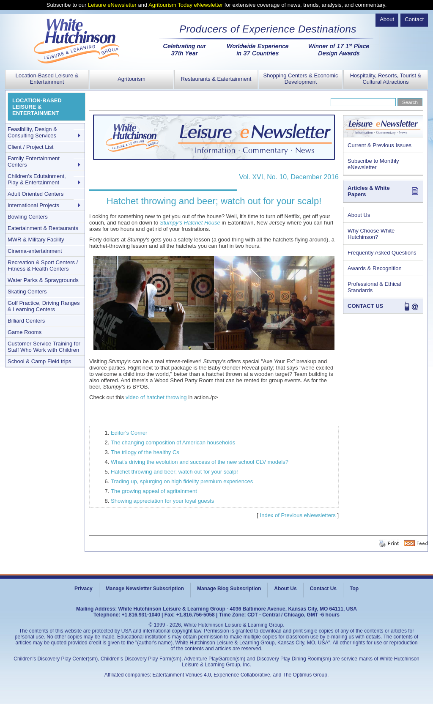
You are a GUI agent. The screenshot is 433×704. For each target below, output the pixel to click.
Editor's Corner (129, 433)
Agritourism (131, 79)
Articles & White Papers (369, 191)
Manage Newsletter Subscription (145, 589)
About (387, 19)
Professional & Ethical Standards (374, 287)
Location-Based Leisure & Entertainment (47, 78)
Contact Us (323, 589)
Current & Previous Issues (379, 145)
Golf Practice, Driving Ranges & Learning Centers (44, 306)
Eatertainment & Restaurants (43, 228)
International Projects (33, 205)
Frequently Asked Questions (382, 252)
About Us (359, 215)
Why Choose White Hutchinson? (371, 233)
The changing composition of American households (173, 442)
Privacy (83, 589)
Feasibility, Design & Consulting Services (32, 132)
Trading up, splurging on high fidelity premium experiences (182, 481)
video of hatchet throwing (156, 397)
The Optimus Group (305, 675)
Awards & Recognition (375, 268)
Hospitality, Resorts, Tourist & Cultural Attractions (386, 78)
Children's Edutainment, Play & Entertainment (37, 179)
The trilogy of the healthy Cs (145, 452)
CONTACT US (365, 306)
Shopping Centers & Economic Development (300, 78)
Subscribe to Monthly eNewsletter (373, 164)
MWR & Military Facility (36, 239)
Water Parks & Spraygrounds (43, 280)
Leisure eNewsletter (112, 5)
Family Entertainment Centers (34, 161)
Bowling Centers (28, 217)
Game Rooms (24, 332)
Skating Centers (27, 291)
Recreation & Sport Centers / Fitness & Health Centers (43, 265)
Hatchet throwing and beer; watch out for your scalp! (174, 471)
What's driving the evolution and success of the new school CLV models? (199, 462)
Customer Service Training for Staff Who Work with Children (44, 346)
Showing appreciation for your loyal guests (162, 501)
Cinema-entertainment (35, 251)
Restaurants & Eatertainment (216, 79)
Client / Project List (30, 147)
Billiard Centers (26, 321)
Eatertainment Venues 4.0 (182, 675)
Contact (414, 19)
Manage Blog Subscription (229, 589)
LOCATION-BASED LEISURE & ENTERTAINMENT (37, 106)
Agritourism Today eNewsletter (185, 5)
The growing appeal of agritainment (154, 491)
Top (354, 589)
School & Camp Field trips (39, 361)
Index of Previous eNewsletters (298, 515)
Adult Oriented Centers (35, 194)
